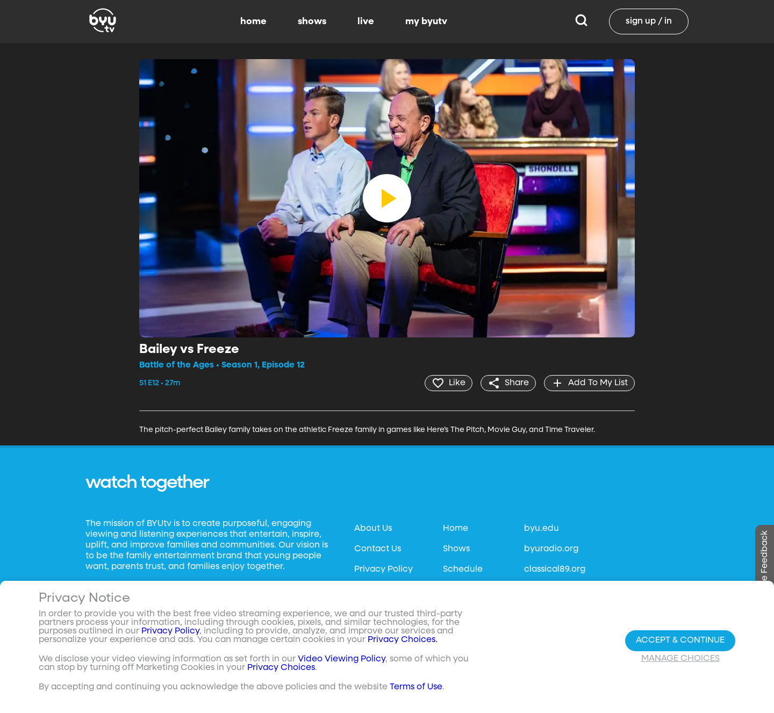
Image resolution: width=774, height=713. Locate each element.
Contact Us (377, 549)
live (365, 21)
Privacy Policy (383, 569)
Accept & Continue (680, 640)
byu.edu (541, 528)
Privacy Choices (281, 668)
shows (312, 21)
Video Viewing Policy (341, 659)
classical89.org (554, 569)
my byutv (426, 21)
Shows (456, 549)
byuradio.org (551, 549)
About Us (373, 528)
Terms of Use (416, 687)
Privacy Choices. (403, 640)
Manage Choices (680, 658)
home (253, 21)
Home (455, 528)
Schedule (463, 569)
